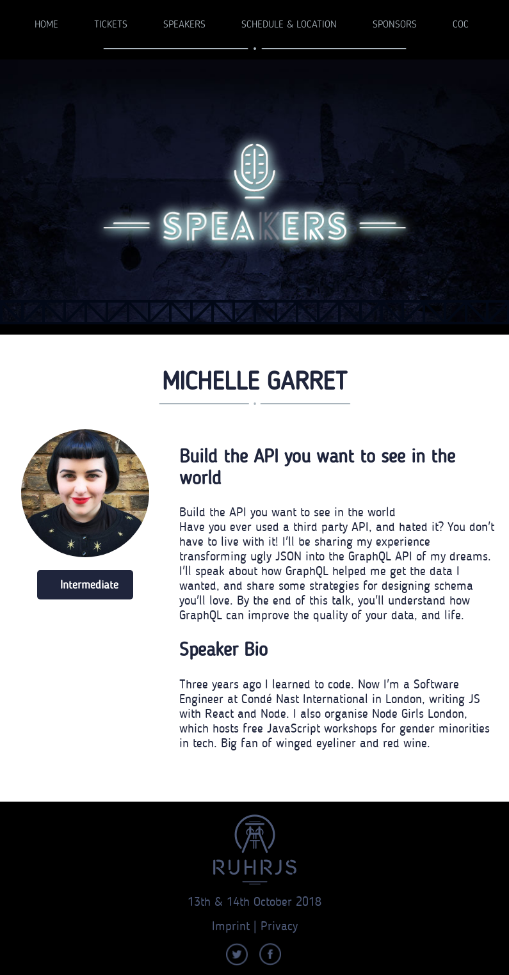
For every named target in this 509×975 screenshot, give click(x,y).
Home (46, 25)
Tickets (110, 25)
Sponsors (395, 25)
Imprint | (236, 925)
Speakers (184, 25)
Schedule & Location (289, 25)
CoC (461, 25)
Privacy (279, 925)
